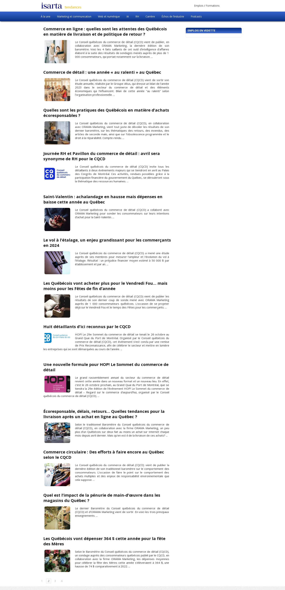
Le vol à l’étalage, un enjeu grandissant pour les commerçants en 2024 (107, 242)
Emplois (198, 5)
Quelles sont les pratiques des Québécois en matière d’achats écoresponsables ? (106, 112)
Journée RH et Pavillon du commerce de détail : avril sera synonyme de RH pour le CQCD (101, 156)
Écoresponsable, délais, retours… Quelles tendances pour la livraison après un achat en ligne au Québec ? (104, 413)
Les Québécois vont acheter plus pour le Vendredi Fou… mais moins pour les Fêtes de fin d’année (105, 285)
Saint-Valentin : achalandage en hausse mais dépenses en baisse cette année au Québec (102, 199)
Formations (213, 5)
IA (127, 16)
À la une (45, 16)
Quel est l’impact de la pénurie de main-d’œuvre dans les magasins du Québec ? (101, 497)
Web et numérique (109, 16)
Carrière (150, 16)
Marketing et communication (74, 16)
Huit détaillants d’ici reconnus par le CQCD (87, 326)
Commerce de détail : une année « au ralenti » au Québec (102, 72)
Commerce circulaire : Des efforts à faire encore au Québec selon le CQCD (103, 454)
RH (137, 16)
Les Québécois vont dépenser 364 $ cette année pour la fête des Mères (104, 541)
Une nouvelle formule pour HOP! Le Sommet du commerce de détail (106, 367)
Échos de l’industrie (173, 16)
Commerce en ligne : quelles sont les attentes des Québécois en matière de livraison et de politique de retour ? (105, 31)
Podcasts (196, 16)
